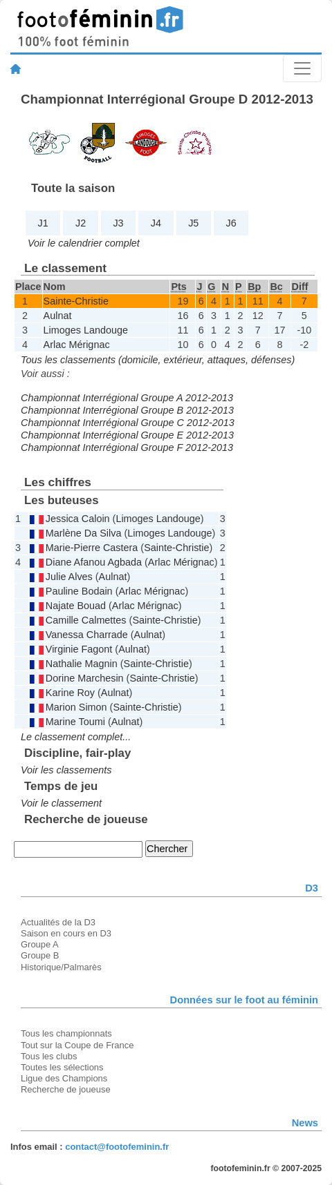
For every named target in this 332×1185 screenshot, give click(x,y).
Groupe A (40, 944)
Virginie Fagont (79, 649)
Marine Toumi (75, 721)
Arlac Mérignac (77, 344)
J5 (193, 223)
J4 (156, 223)
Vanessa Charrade (87, 634)
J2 (80, 223)
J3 (118, 223)
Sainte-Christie (76, 301)
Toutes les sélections (62, 1067)
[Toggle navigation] (302, 68)
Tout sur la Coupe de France (77, 1045)
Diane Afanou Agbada (94, 562)
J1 (43, 223)
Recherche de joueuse (66, 1089)
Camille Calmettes (86, 620)
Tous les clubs (49, 1056)
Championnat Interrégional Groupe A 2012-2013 (127, 397)
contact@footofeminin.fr (117, 1146)
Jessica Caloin (78, 518)
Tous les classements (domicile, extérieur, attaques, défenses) (158, 359)
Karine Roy (70, 692)
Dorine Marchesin (85, 678)
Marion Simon (76, 707)
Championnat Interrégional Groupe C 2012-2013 (127, 422)
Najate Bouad (76, 605)
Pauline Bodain (79, 591)
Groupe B (40, 955)
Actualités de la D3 (58, 922)
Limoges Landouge (86, 330)
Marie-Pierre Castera (92, 547)
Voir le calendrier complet (84, 243)
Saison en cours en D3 (66, 933)
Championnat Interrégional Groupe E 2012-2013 (127, 435)
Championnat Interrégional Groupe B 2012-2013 (127, 410)
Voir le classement (61, 803)
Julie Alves (69, 576)
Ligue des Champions (64, 1078)
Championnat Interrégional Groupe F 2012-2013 (127, 447)
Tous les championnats (66, 1033)
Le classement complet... (76, 736)
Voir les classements (66, 769)
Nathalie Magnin (82, 663)
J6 (231, 223)
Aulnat (58, 315)
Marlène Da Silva (84, 533)
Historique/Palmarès (61, 967)
